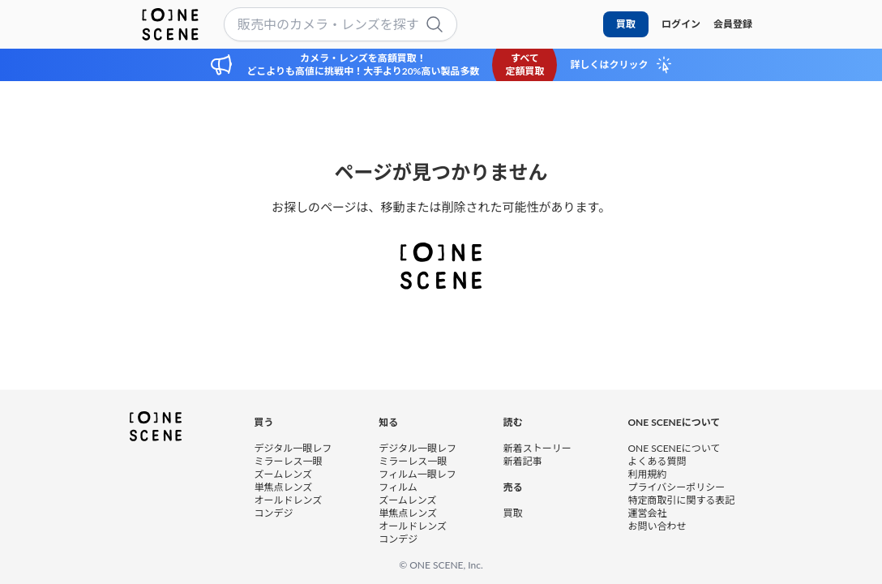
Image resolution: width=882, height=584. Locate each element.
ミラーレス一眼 (289, 460)
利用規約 (646, 473)
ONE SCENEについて (673, 447)
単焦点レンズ (284, 486)
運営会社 (646, 512)
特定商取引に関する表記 (680, 499)
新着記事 (522, 460)
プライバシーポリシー (676, 486)
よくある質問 (656, 460)
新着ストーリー (537, 447)
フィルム (398, 486)
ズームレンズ (283, 473)
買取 (626, 24)
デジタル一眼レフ (293, 447)
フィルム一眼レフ (417, 473)
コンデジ (274, 512)
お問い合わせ (656, 525)
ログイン (681, 24)
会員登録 (732, 24)
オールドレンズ (289, 499)
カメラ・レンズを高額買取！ (363, 58)
